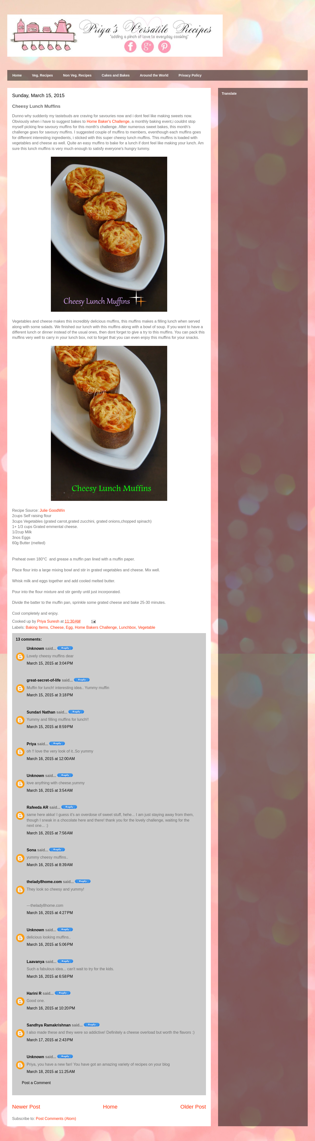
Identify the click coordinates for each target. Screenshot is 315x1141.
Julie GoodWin (52, 510)
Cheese (56, 627)
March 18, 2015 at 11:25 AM (51, 1072)
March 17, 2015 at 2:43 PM (50, 1040)
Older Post (193, 1107)
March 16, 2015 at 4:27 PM (50, 913)
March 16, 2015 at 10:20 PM (51, 1008)
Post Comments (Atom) (56, 1119)
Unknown (35, 648)
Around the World (154, 75)
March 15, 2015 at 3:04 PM (50, 663)
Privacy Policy (190, 75)
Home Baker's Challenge (108, 121)
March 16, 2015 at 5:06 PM (50, 944)
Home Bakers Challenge (96, 627)
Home (17, 75)
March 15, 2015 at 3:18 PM (50, 695)
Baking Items (37, 627)
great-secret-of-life (44, 680)
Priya (31, 744)
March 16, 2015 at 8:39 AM (50, 865)
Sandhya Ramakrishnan (49, 1025)
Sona (31, 850)
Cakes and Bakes (116, 75)
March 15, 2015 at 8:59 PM (50, 727)
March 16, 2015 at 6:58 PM (50, 976)
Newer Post (26, 1107)
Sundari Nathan (41, 712)
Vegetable (146, 627)
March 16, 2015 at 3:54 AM (50, 790)
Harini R (34, 993)
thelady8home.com (44, 882)
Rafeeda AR (37, 807)
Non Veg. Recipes (77, 75)
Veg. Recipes (42, 75)
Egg (69, 627)
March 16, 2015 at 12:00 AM (51, 759)
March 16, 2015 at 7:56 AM (50, 833)
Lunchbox (127, 627)
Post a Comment (36, 1083)
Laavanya (35, 962)
